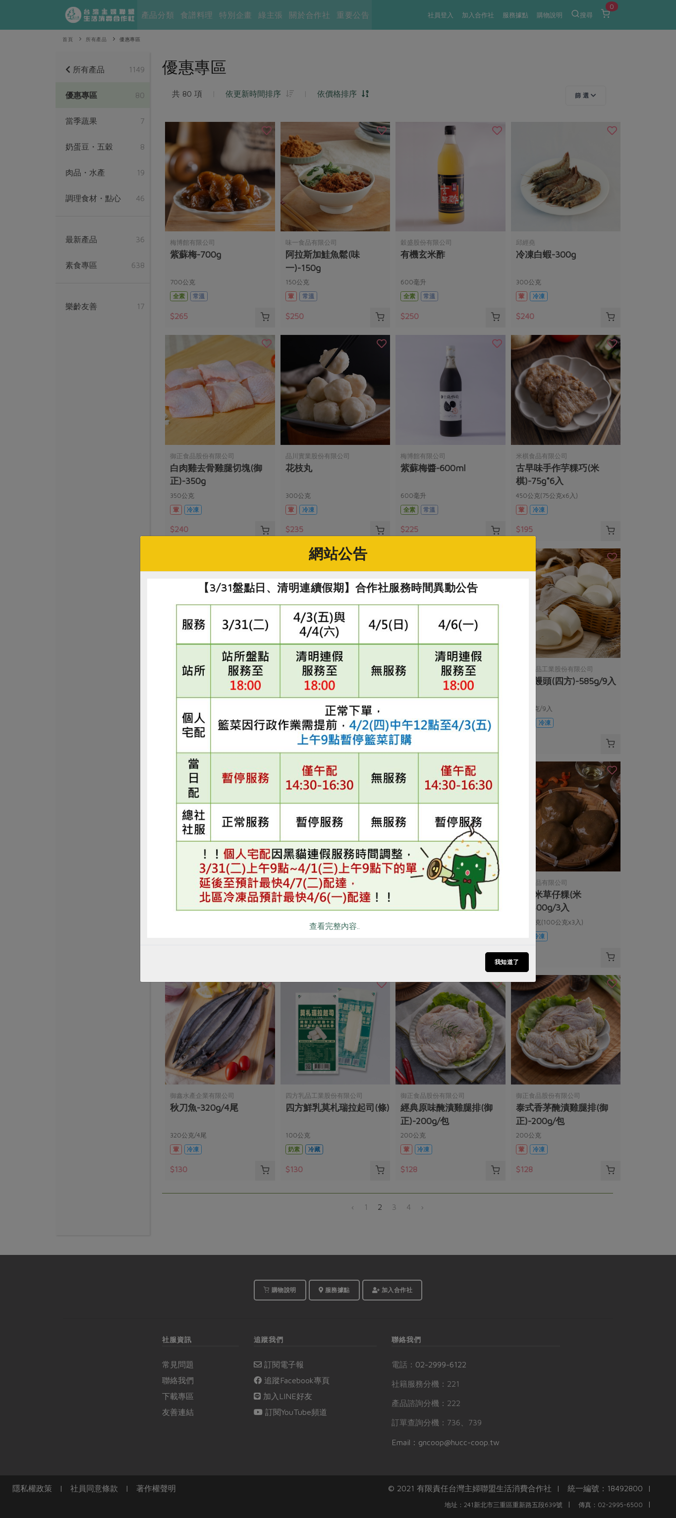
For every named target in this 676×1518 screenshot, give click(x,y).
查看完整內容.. (334, 926)
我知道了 (507, 962)
